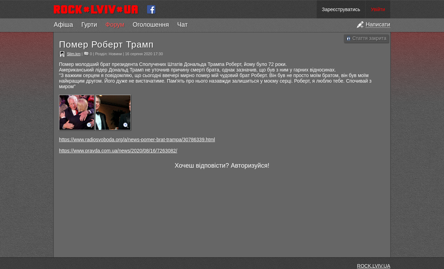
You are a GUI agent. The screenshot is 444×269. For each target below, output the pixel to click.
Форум (115, 24)
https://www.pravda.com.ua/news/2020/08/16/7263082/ (118, 150)
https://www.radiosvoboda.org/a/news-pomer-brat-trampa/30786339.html (137, 139)
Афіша (63, 24)
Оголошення (151, 24)
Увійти (378, 9)
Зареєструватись (341, 9)
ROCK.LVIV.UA (373, 266)
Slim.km (73, 54)
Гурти (89, 24)
